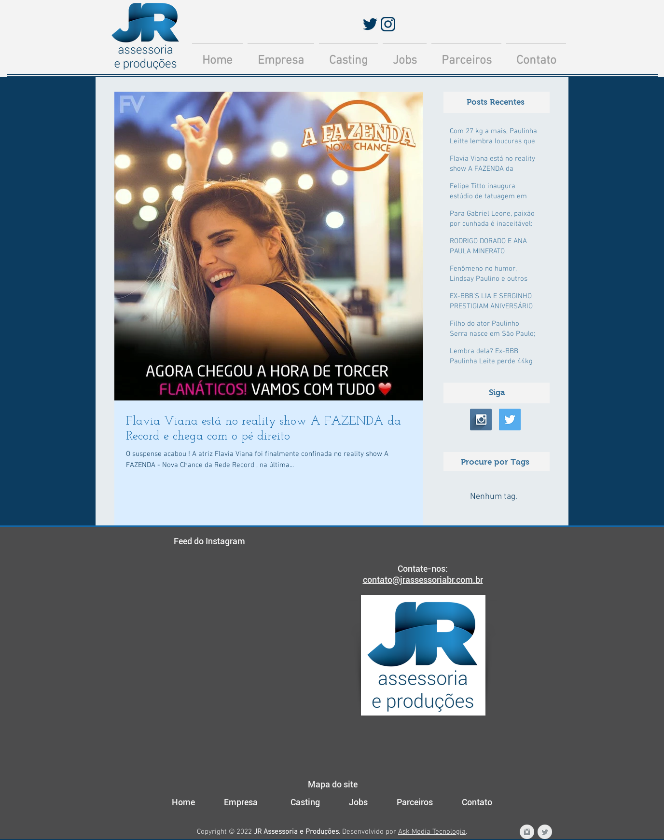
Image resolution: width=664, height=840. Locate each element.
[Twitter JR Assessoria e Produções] (545, 832)
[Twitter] (370, 24)
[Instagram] (388, 24)
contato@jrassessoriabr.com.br (423, 580)
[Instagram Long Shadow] (481, 419)
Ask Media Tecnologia (432, 831)
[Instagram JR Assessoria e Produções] (527, 832)
